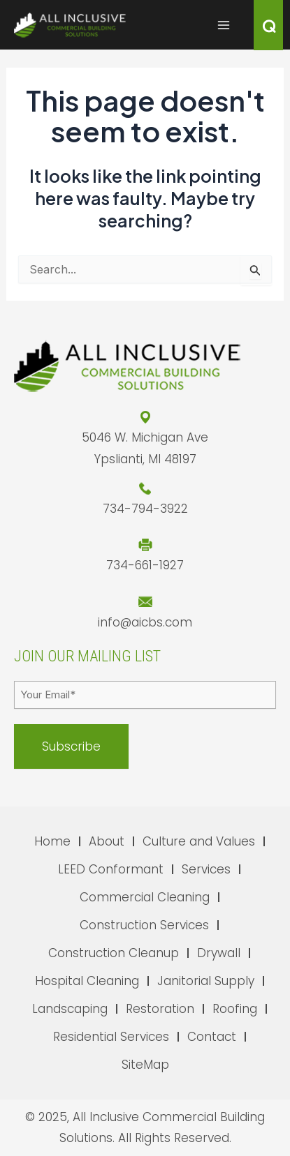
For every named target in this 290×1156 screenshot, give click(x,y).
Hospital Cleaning (87, 981)
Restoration (160, 1008)
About (106, 841)
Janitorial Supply (205, 981)
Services (206, 869)
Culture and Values (199, 841)
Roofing (234, 1008)
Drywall (218, 953)
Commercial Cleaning (145, 897)
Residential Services (111, 1036)
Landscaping (70, 1008)
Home (52, 841)
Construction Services (144, 925)
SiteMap (145, 1064)
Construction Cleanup (113, 953)
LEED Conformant (111, 869)
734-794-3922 (145, 508)
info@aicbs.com (145, 622)
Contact (211, 1036)
